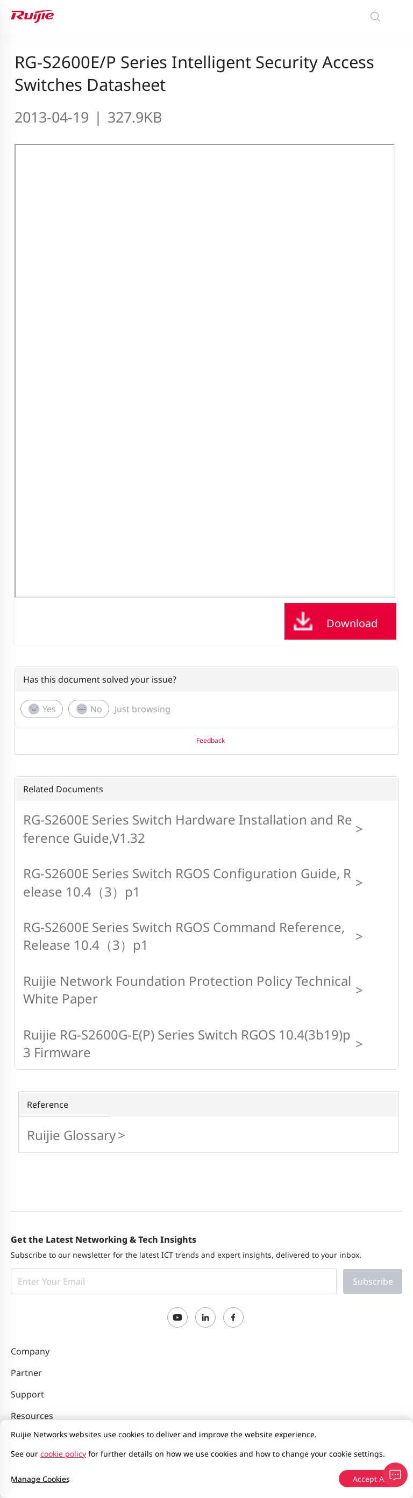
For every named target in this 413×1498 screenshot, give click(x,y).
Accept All (370, 1479)
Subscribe (373, 1281)
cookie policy (63, 1454)
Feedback (210, 740)
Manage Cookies (40, 1479)
